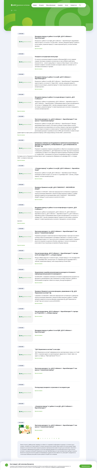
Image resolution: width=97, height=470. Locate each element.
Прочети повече (38, 48)
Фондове (41, 5)
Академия (60, 5)
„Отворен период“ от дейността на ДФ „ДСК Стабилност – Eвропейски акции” (57, 169)
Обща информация (50, 5)
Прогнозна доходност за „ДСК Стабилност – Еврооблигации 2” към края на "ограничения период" (56, 426)
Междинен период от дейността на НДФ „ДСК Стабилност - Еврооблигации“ (53, 37)
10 (58, 438)
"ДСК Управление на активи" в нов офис (47, 349)
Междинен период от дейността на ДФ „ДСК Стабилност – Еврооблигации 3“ (53, 77)
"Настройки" (38, 467)
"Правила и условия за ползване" (58, 467)
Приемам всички (86, 466)
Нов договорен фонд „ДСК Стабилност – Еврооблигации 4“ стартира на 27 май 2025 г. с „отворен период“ (56, 312)
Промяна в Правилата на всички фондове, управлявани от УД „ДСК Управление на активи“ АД (56, 292)
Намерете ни (74, 5)
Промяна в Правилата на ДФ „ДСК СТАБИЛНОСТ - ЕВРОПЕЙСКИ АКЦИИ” (55, 188)
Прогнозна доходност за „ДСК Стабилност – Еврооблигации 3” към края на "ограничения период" (56, 369)
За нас (66, 5)
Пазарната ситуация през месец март (46, 56)
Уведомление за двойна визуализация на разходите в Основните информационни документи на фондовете (55, 273)
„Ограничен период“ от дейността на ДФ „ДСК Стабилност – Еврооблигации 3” (54, 407)
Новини (35, 5)
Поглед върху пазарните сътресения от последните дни (52, 387)
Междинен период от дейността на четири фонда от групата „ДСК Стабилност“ (56, 208)
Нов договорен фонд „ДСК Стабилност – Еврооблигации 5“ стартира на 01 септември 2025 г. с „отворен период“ (56, 254)
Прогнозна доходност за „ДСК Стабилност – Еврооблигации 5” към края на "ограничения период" (56, 120)
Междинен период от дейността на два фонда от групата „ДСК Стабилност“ (55, 98)
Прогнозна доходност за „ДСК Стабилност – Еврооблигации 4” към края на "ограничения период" (56, 232)
